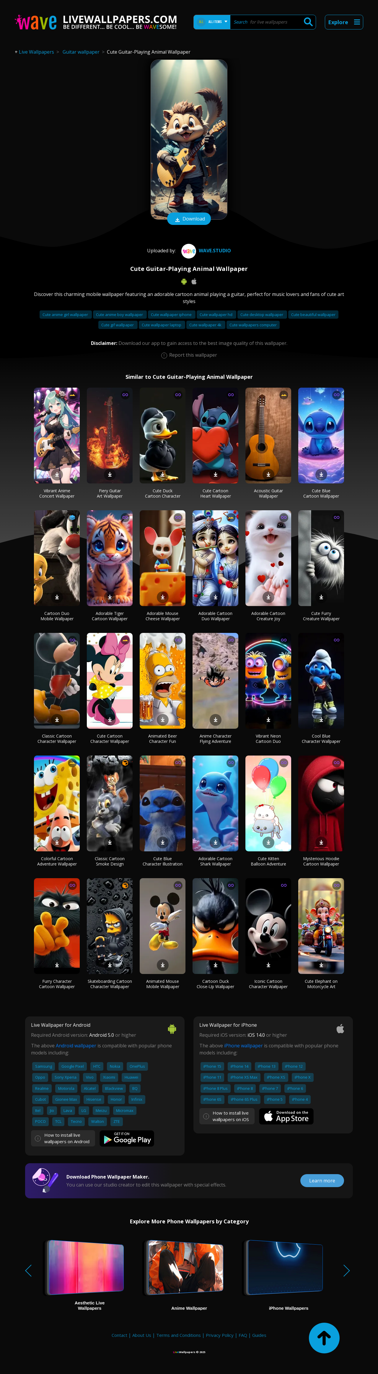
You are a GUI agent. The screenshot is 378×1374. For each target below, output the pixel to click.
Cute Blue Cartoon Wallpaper (321, 493)
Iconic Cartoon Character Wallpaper (268, 983)
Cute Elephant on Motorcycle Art (321, 983)
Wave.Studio (205, 250)
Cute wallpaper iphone (172, 314)
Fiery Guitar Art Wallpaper (110, 493)
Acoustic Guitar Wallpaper (268, 493)
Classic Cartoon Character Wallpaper (57, 738)
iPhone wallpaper (243, 1045)
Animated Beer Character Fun (162, 738)
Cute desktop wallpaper (262, 314)
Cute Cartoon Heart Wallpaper (215, 493)
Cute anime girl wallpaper (66, 314)
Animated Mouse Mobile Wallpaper (162, 983)
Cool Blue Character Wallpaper (321, 738)
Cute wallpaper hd (216, 314)
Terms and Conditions (178, 1335)
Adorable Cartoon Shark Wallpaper (215, 861)
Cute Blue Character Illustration (163, 861)
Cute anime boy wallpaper (120, 314)
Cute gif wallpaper (118, 325)
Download (189, 219)
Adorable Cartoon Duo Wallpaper (215, 616)
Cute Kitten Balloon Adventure (268, 861)
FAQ (243, 1335)
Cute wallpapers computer (253, 325)
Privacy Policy (220, 1335)
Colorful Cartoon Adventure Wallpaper (57, 861)
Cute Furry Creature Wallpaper (321, 616)
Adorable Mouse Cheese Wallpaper (163, 616)
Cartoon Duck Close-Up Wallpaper (215, 983)
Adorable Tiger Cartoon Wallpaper (110, 616)
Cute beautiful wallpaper (313, 314)
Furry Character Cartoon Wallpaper (57, 983)
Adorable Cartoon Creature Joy (268, 616)
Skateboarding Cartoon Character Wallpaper (110, 983)
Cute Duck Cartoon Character (162, 493)
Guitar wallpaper (81, 52)
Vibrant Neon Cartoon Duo (268, 738)
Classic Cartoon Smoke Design (110, 861)
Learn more (322, 1180)
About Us (141, 1335)
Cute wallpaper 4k (205, 325)
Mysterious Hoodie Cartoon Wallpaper (321, 861)
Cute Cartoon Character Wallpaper (109, 738)
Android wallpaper (76, 1045)
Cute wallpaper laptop (162, 325)
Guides (259, 1335)
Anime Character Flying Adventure (216, 738)
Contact (119, 1335)
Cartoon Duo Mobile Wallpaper (57, 616)
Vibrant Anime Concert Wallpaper (56, 493)
